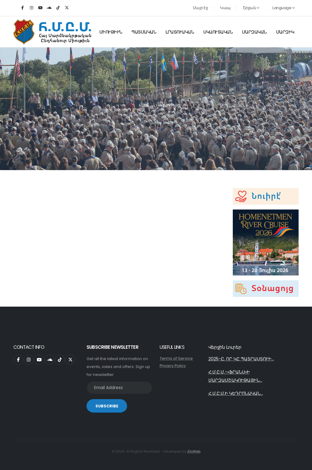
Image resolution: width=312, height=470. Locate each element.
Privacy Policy (173, 365)
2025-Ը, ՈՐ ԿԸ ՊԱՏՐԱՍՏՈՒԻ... (241, 359)
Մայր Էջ (200, 7)
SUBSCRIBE (106, 406)
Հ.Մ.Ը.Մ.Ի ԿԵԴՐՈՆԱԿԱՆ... (235, 393)
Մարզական (254, 32)
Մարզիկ (285, 32)
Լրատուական (179, 32)
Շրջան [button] (251, 7)
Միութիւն (110, 32)
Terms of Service (176, 358)
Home (144, 105)
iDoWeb (193, 451)
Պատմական (143, 32)
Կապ (225, 7)
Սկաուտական (217, 32)
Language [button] (283, 7)
